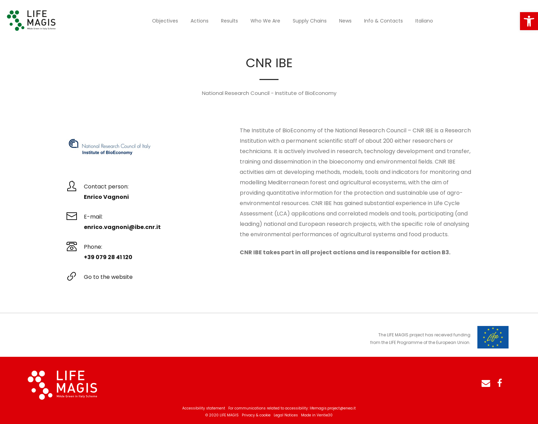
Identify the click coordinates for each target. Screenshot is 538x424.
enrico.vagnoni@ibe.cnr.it (122, 227)
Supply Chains (310, 20)
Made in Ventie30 (317, 415)
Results (229, 20)
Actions (200, 20)
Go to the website (108, 277)
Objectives (165, 20)
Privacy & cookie (256, 415)
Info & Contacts (383, 20)
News (345, 20)
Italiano (424, 20)
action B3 (435, 252)
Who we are (265, 20)
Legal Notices (286, 415)
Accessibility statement (203, 408)
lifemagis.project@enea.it (333, 408)
